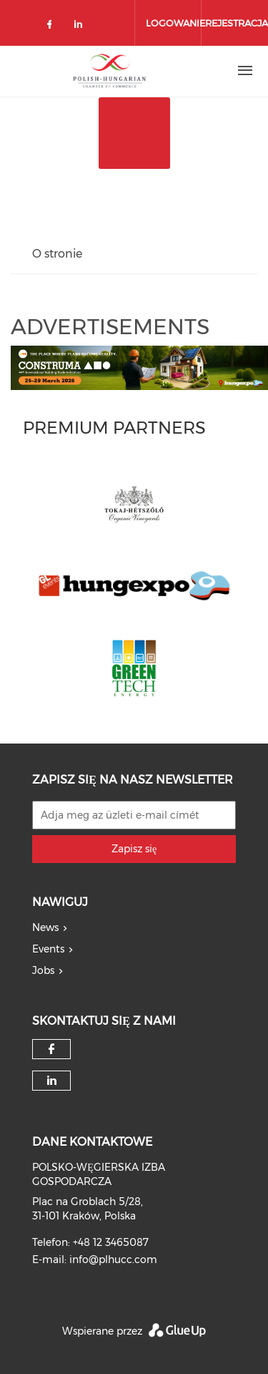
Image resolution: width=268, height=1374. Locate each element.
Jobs (43, 970)
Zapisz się (134, 848)
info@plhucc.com (113, 1259)
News (45, 927)
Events (48, 948)
